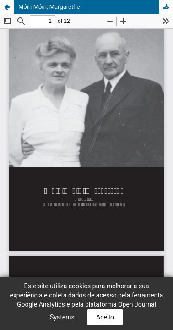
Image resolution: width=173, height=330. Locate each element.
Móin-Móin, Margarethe (49, 6)
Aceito (105, 317)
